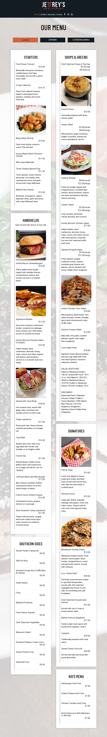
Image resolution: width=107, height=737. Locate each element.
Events (59, 14)
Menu (36, 14)
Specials (51, 14)
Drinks (43, 14)
